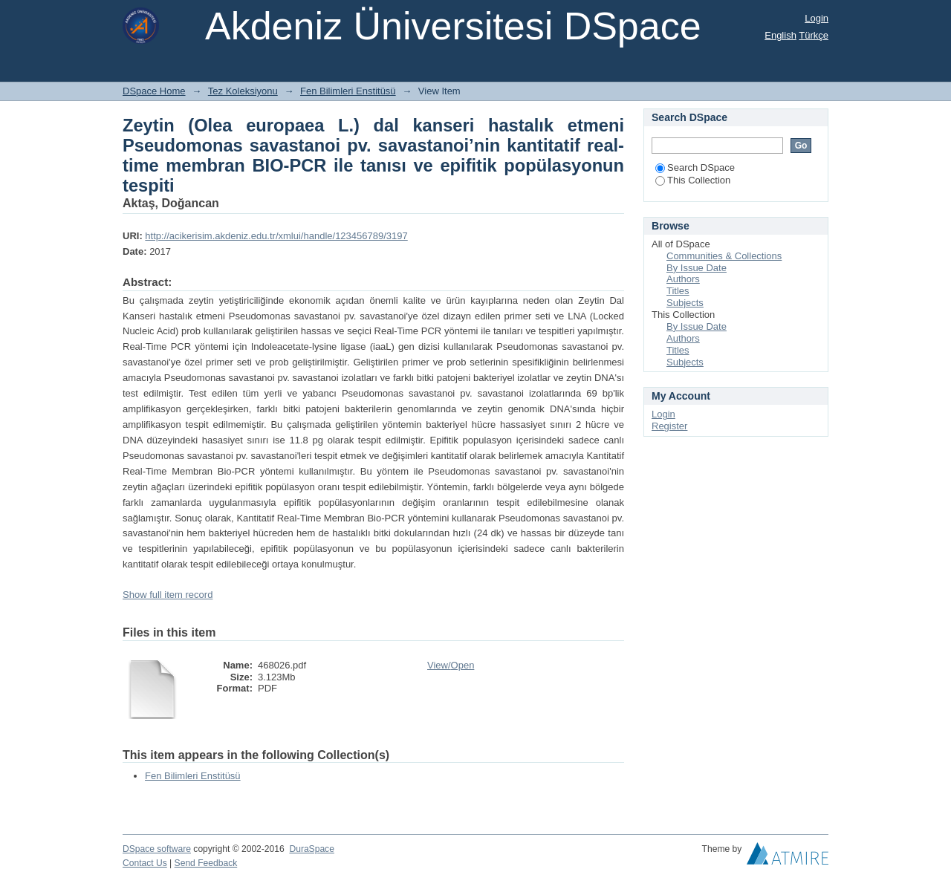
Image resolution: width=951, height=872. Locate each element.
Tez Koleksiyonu (243, 91)
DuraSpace (311, 849)
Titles (677, 290)
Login (816, 18)
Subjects (685, 302)
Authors (683, 278)
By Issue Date (696, 267)
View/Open (450, 665)
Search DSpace (695, 167)
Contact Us (145, 863)
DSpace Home (154, 91)
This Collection (692, 180)
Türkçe (813, 35)
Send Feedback (206, 863)
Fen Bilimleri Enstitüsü (348, 91)
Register (669, 426)
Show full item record (167, 594)
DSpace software (157, 849)
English (780, 35)
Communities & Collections (724, 255)
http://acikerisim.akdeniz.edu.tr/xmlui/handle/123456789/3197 (276, 235)
